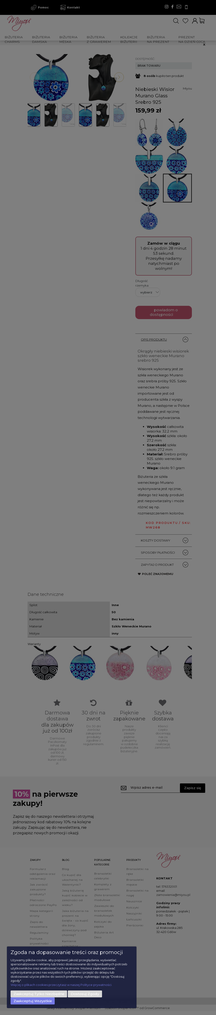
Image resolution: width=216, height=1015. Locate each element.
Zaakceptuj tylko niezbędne (39, 994)
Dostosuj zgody (85, 994)
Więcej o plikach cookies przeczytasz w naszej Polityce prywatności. (61, 985)
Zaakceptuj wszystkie (33, 1001)
